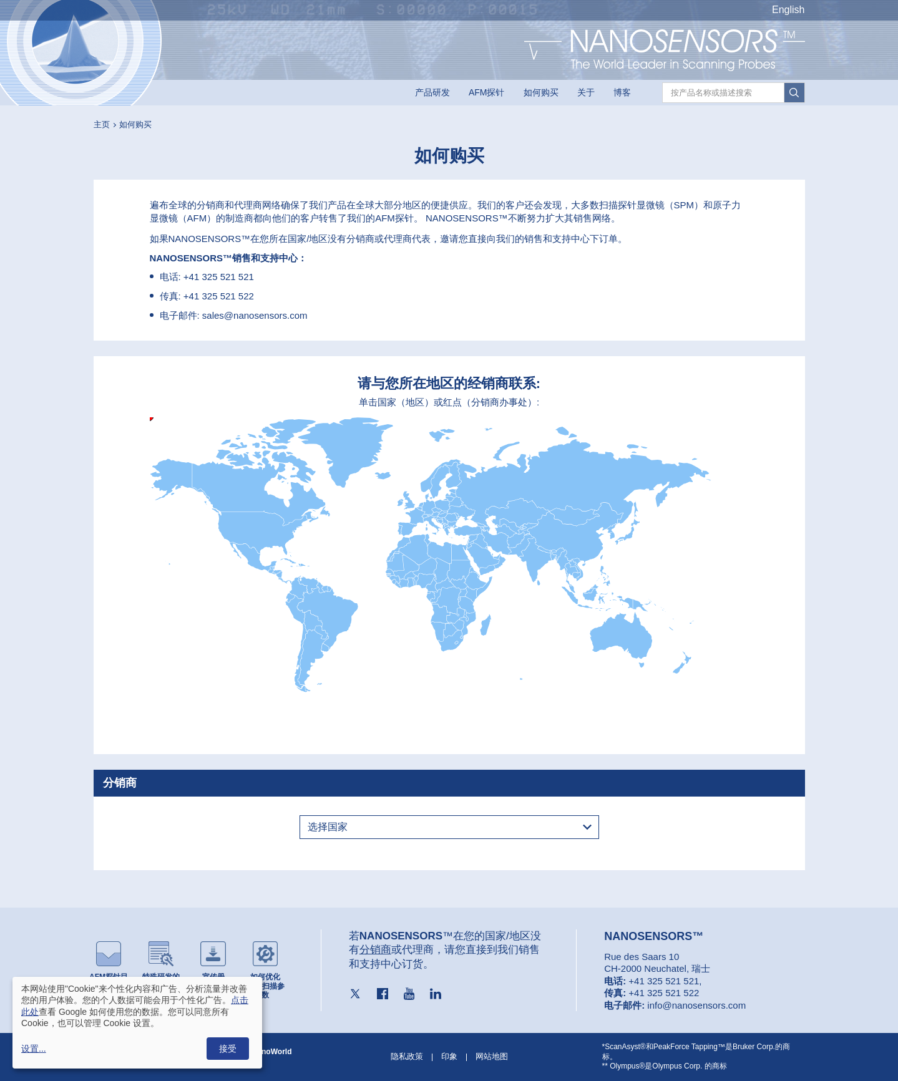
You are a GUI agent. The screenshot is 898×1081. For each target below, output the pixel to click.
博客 (622, 92)
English (788, 9)
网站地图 (492, 1056)
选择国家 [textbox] (328, 827)
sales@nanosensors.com (255, 315)
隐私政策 (407, 1056)
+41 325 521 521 (218, 276)
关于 (586, 92)
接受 (228, 1049)
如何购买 (541, 92)
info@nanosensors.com (696, 1005)
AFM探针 (487, 92)
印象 (449, 1056)
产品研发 (432, 92)
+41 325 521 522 (218, 296)
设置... (33, 1049)
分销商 (375, 950)
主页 (102, 124)
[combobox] (449, 827)
